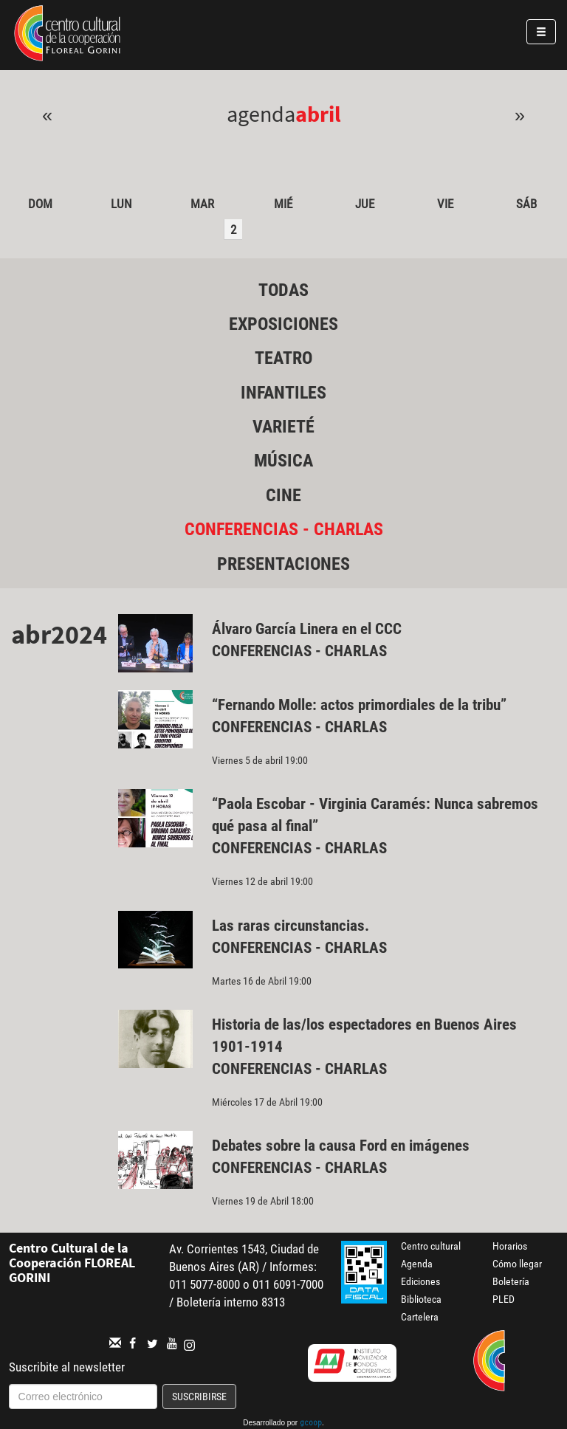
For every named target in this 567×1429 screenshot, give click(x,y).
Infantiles (283, 392)
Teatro (283, 358)
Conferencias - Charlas (284, 529)
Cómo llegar (517, 1263)
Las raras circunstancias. (290, 925)
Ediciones (420, 1281)
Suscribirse (199, 1396)
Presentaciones (283, 564)
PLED (503, 1299)
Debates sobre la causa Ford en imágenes (341, 1145)
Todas (283, 290)
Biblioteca (421, 1299)
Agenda (417, 1263)
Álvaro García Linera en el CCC (307, 629)
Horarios (509, 1246)
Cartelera (420, 1317)
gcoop (311, 1424)
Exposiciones (283, 324)
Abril (318, 114)
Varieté (283, 426)
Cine (283, 495)
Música (283, 460)
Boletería (510, 1281)
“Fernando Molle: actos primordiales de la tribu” (359, 705)
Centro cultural (431, 1246)
